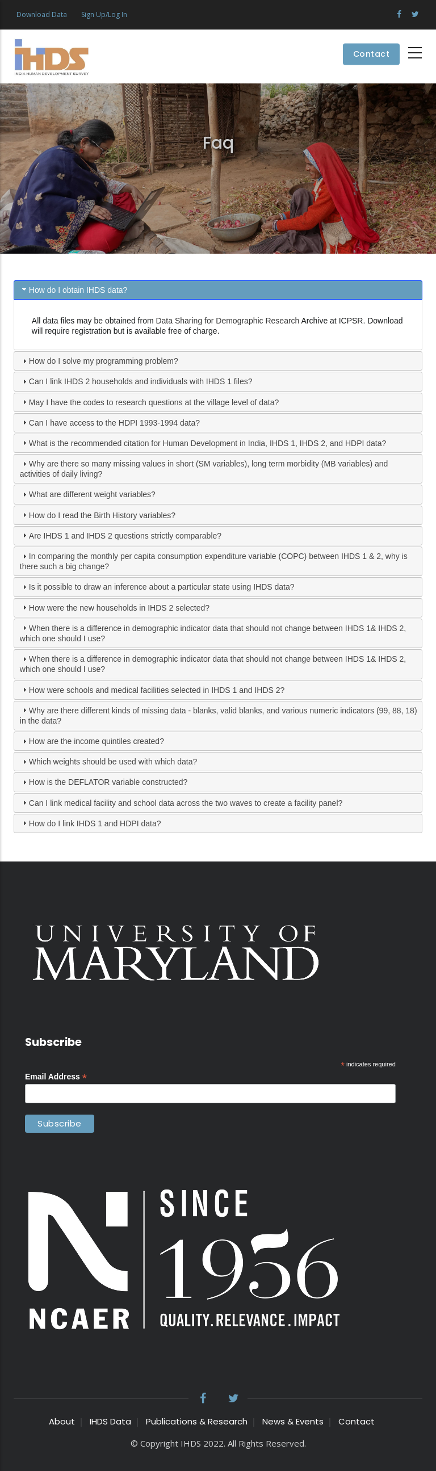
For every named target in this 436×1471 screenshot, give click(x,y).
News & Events (293, 1421)
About (62, 1421)
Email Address (56, 1076)
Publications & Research (197, 1421)
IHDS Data (110, 1421)
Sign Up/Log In (104, 14)
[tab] (218, 290)
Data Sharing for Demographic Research (227, 320)
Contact (371, 54)
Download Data (41, 14)
